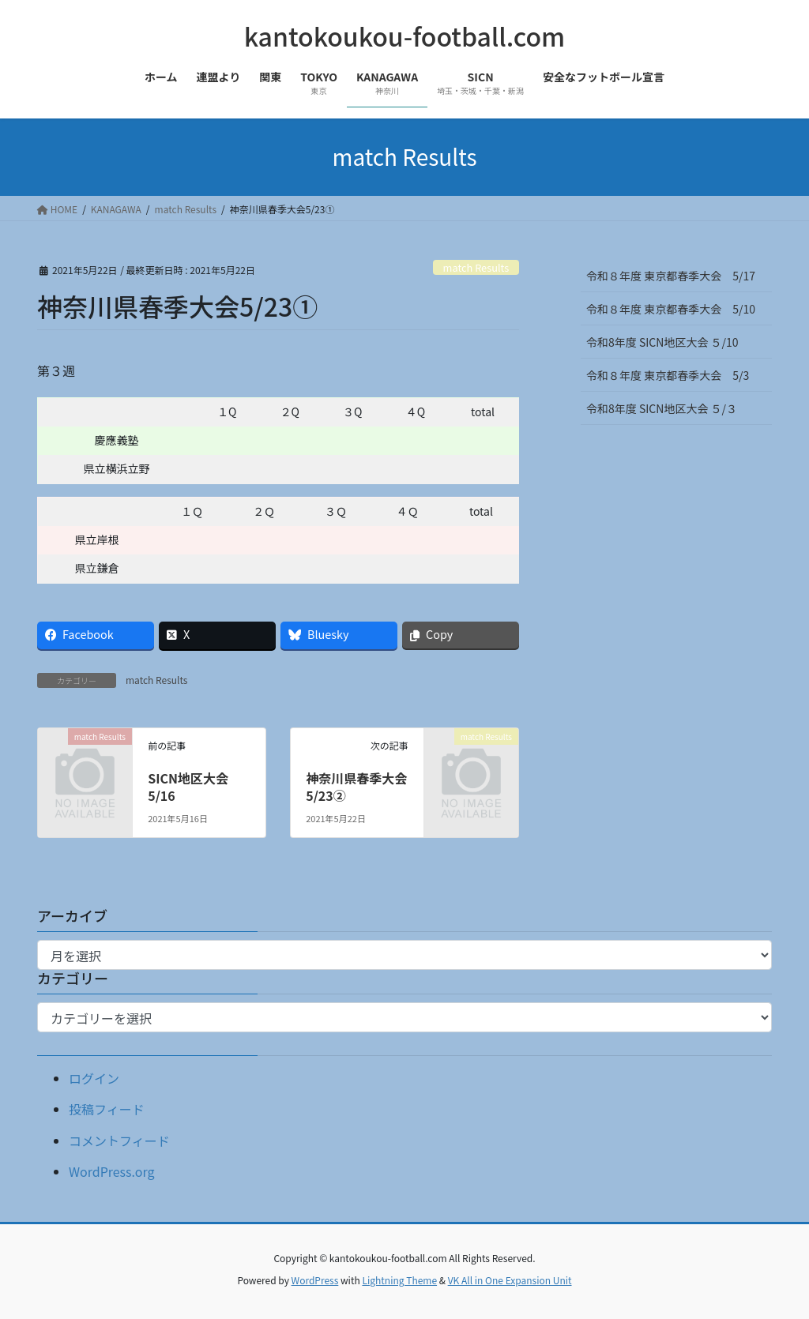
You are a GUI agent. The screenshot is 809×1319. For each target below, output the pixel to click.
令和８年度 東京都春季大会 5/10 (670, 309)
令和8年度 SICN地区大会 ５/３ (667, 408)
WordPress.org (112, 1171)
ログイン (94, 1078)
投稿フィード (107, 1108)
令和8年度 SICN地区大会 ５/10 (662, 342)
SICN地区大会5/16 (188, 786)
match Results (476, 267)
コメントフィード (119, 1140)
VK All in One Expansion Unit (510, 1280)
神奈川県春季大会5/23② (356, 786)
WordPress (315, 1280)
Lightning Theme (399, 1280)
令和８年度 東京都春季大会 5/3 (667, 375)
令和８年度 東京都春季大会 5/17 (670, 276)
